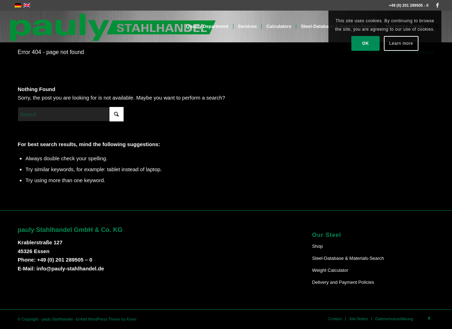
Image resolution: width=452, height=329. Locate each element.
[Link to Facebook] (437, 5)
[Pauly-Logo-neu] (113, 26)
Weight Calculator (330, 270)
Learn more (401, 43)
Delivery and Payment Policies (343, 282)
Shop (317, 246)
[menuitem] (207, 26)
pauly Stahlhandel (57, 319)
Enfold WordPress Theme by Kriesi (106, 319)
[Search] (71, 114)
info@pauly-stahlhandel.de (70, 268)
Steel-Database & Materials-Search (348, 258)
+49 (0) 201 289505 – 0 (64, 260)
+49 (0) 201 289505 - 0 (408, 5)
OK (365, 43)
